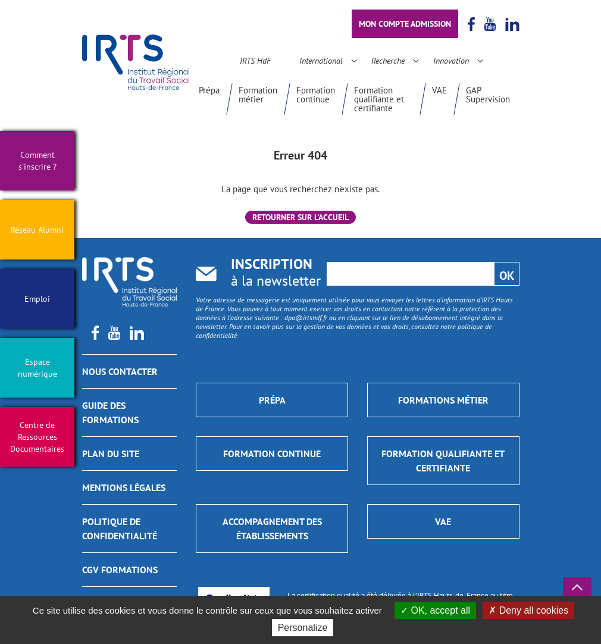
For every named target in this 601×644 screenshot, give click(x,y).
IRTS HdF (255, 60)
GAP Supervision (488, 95)
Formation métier (258, 95)
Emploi (37, 298)
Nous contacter (120, 371)
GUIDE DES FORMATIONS (110, 412)
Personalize (303, 628)
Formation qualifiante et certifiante (379, 99)
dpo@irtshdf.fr (305, 317)
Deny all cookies (528, 610)
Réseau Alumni (37, 229)
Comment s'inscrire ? (37, 160)
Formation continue (315, 95)
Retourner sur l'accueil (300, 217)
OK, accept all (435, 610)
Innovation (451, 60)
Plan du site (110, 453)
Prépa (209, 90)
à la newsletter (276, 273)
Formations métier (443, 400)
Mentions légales (123, 487)
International (321, 60)
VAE (439, 90)
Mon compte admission (405, 23)
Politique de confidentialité (119, 528)
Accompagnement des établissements (272, 528)
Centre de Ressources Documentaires (37, 437)
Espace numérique (37, 368)
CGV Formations (120, 570)
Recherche (388, 60)
